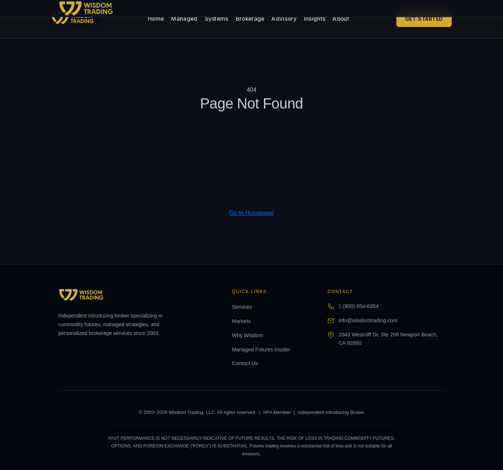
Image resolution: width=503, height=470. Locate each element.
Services (242, 307)
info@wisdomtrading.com (367, 320)
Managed (184, 18)
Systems (217, 18)
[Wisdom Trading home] (75, 19)
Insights (314, 18)
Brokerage (250, 18)
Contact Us (245, 363)
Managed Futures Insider (261, 349)
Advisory (284, 18)
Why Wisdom (247, 335)
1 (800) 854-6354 (358, 306)
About (341, 18)
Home (156, 18)
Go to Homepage (251, 213)
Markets (241, 321)
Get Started (424, 19)
